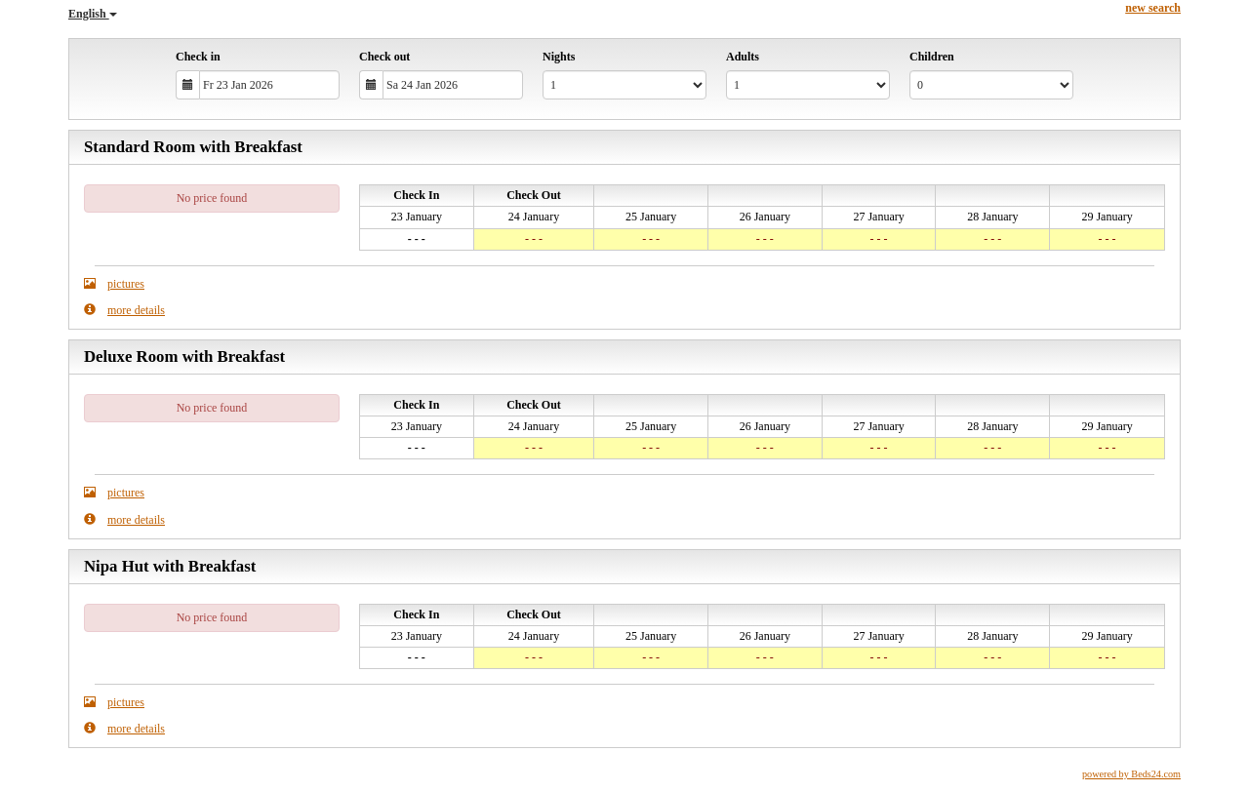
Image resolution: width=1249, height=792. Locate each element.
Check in (198, 56)
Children (931, 56)
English (92, 13)
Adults (742, 56)
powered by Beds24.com (1131, 774)
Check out (384, 56)
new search (1153, 8)
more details (124, 309)
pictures (114, 283)
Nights (559, 56)
